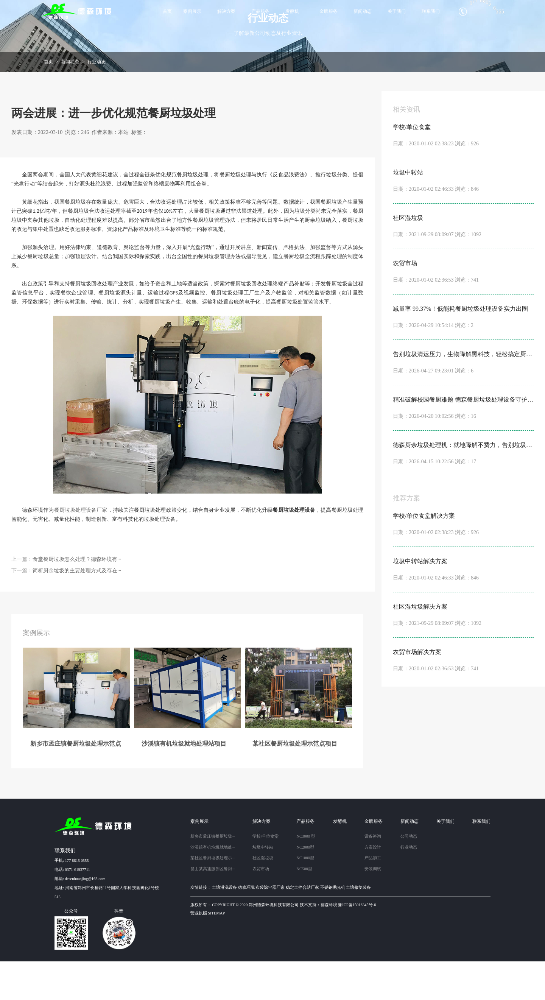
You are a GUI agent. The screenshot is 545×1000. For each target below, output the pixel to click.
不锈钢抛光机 (332, 926)
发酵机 (292, 11)
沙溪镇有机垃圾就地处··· (212, 885)
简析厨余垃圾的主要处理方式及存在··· (77, 609)
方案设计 (372, 885)
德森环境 (246, 926)
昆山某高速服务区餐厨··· (212, 907)
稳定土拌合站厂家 (302, 926)
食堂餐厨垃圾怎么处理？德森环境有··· (77, 597)
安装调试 (372, 907)
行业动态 (96, 100)
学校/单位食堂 (265, 875)
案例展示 (192, 11)
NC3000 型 (305, 875)
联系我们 (431, 11)
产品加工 (372, 896)
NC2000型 (305, 885)
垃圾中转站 (262, 885)
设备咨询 (372, 875)
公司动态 (408, 875)
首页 (167, 11)
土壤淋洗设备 (224, 926)
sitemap (216, 952)
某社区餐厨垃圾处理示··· (212, 896)
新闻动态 (362, 11)
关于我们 (397, 11)
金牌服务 (328, 11)
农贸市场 (260, 907)
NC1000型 (305, 896)
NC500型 (304, 907)
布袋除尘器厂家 (270, 926)
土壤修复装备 (358, 926)
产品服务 (260, 11)
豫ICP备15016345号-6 (357, 943)
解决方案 (226, 11)
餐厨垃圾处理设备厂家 (80, 548)
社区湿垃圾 (262, 896)
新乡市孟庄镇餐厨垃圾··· (212, 875)
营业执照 (198, 952)
